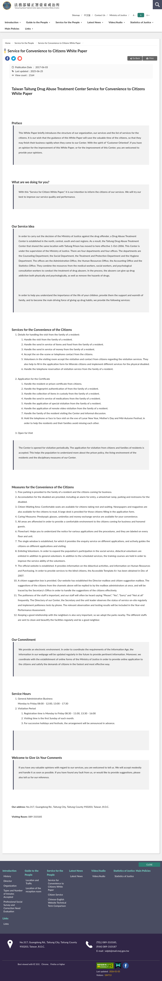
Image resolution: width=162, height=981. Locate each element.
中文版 (87, 15)
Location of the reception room (33, 890)
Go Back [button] (136, 58)
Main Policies (12, 28)
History (7, 876)
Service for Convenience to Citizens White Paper (59, 43)
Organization (10, 885)
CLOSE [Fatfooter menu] (149, 864)
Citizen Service (55, 894)
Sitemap (76, 15)
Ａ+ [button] (147, 15)
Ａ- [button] (133, 15)
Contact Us (100, 15)
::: (2, 2)
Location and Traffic (32, 882)
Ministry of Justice (118, 15)
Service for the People (68, 22)
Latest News (94, 22)
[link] (7, 58)
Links (28, 28)
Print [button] (151, 58)
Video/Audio (116, 22)
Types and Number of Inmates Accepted (13, 893)
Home (7, 43)
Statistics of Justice (140, 22)
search (157, 4)
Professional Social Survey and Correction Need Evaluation (13, 906)
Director (8, 881)
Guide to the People (37, 22)
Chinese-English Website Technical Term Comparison (57, 902)
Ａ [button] (141, 15)
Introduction (11, 22)
